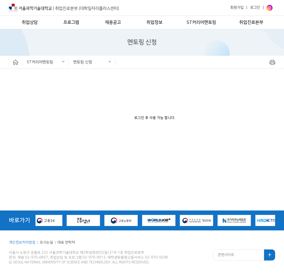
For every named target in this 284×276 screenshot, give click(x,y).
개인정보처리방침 (22, 242)
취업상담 (30, 22)
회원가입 (237, 8)
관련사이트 (226, 255)
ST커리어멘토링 (201, 22)
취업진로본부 (251, 22)
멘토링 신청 (82, 62)
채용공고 (113, 22)
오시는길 (47, 242)
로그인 (255, 8)
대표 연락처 (66, 242)
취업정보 (154, 22)
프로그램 (71, 22)
